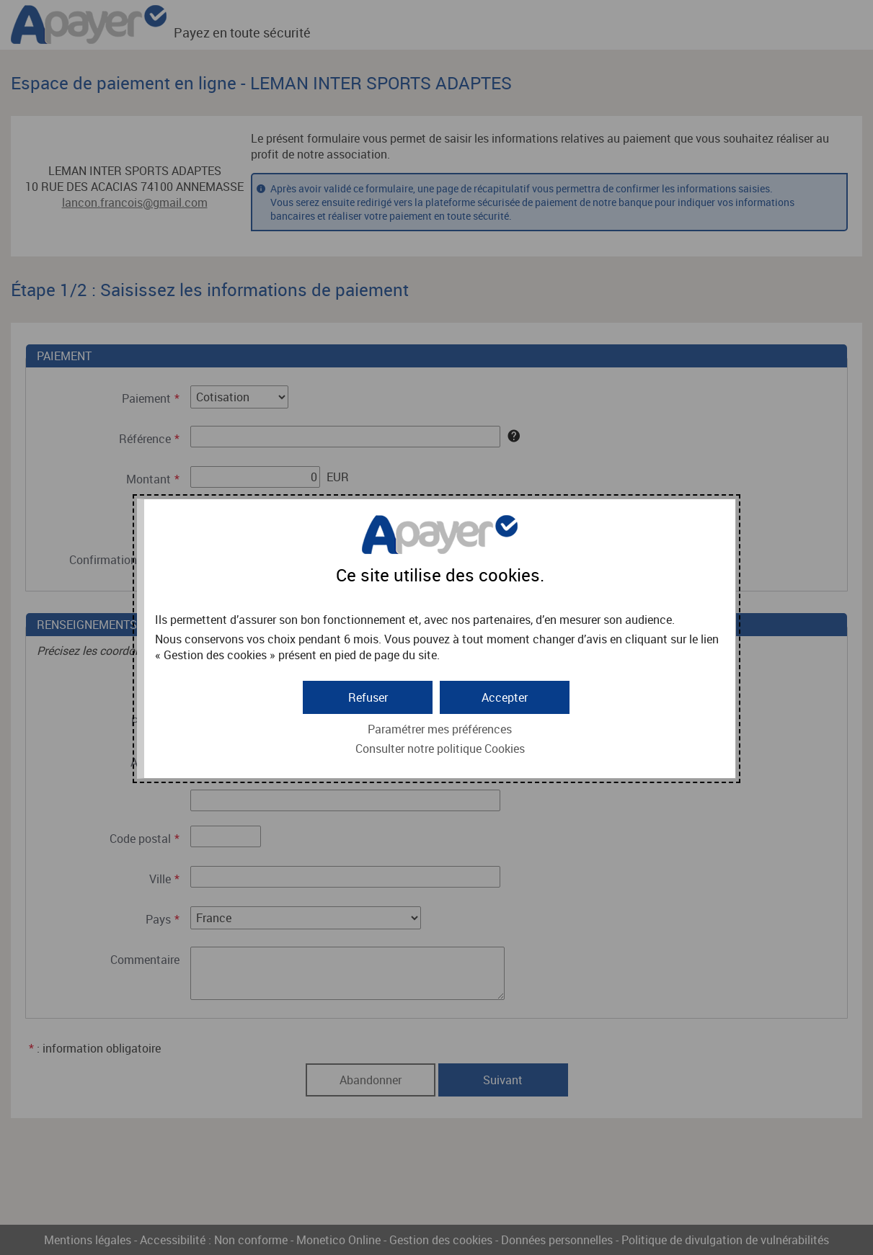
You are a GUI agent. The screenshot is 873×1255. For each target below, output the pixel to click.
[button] (505, 697)
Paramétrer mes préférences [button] (440, 729)
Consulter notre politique (440, 748)
